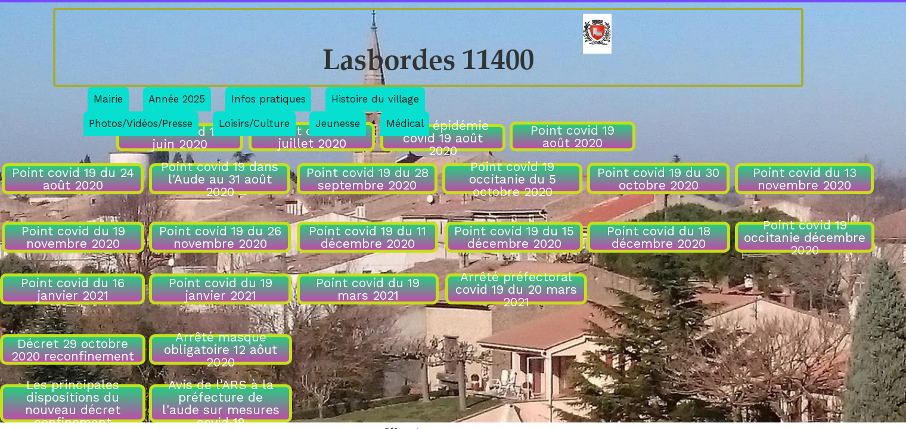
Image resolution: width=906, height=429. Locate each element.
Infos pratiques (268, 99)
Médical (405, 123)
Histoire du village (375, 99)
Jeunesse (337, 123)
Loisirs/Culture (254, 123)
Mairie (108, 99)
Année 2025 (176, 99)
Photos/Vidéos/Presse (141, 123)
